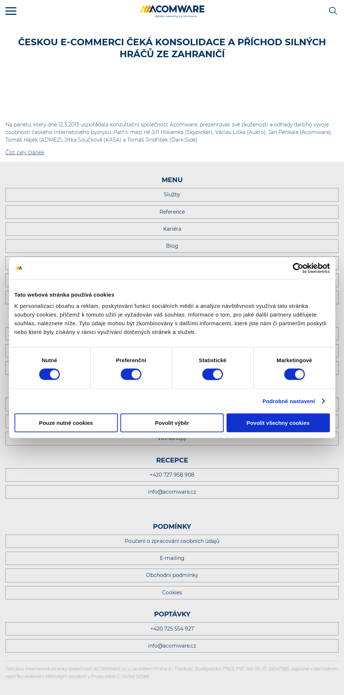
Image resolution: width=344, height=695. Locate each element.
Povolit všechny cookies (278, 423)
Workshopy (172, 438)
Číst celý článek (24, 152)
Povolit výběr (172, 423)
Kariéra (172, 229)
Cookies (172, 592)
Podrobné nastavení (288, 401)
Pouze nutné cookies (66, 423)
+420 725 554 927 (172, 628)
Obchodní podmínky (172, 575)
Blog (172, 246)
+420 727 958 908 (172, 475)
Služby (172, 194)
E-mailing (172, 558)
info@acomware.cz (172, 492)
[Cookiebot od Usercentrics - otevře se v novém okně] (298, 268)
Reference (172, 212)
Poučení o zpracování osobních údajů (172, 541)
